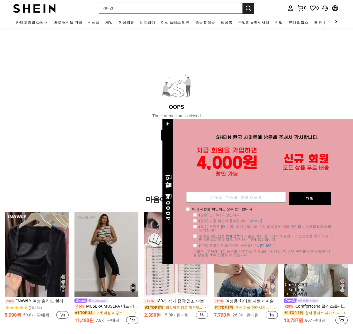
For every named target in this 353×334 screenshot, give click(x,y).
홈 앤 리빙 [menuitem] (322, 22)
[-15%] (79, 306)
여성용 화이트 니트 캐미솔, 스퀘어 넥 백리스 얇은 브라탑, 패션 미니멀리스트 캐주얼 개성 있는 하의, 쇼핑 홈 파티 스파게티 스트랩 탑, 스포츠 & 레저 (246, 301)
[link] (301, 7)
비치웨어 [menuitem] (147, 22)
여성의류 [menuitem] (126, 22)
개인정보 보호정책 (312, 227)
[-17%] (149, 301)
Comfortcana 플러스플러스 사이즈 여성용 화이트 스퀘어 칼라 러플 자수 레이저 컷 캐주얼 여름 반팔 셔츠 (316, 306)
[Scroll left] (329, 22)
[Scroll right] (336, 22)
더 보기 (262, 221)
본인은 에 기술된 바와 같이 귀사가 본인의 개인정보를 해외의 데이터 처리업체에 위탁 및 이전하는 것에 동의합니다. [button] (272, 237)
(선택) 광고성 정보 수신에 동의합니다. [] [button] (243, 245)
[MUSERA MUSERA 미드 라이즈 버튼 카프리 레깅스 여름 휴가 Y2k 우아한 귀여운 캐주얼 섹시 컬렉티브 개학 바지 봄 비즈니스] (106, 254)
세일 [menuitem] (109, 22)
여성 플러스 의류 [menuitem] (175, 22)
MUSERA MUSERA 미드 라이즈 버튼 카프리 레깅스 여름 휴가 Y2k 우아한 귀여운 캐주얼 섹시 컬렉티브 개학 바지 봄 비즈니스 (106, 306)
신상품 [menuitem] (93, 22)
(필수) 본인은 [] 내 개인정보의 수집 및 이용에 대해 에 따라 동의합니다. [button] (272, 228)
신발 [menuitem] (279, 22)
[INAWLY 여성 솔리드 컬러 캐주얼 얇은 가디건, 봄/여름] (37, 254)
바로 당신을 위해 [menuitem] (68, 22)
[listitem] (37, 268)
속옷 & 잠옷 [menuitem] (205, 22)
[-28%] (289, 306)
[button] (170, 8)
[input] (243, 197)
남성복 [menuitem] (226, 22)
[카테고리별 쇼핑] (32, 22)
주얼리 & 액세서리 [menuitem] (253, 22)
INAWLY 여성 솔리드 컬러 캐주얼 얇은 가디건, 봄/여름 (37, 301)
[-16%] (10, 301)
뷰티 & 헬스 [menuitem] (298, 22)
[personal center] (290, 8)
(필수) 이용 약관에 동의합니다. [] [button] (237, 221)
